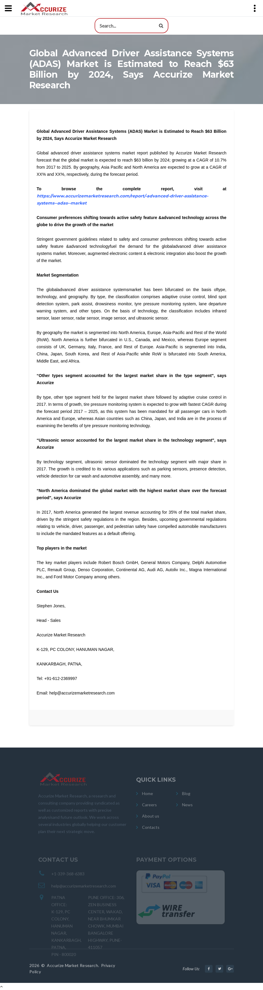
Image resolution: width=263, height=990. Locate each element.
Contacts (151, 831)
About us (150, 820)
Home (147, 797)
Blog (186, 797)
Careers (149, 809)
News (187, 809)
